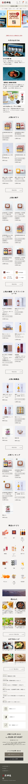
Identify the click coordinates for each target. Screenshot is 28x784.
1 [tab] (12, 28)
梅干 (18, 8)
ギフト (14, 8)
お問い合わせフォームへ (14, 754)
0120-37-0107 (15, 737)
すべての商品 (5, 8)
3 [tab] (14, 28)
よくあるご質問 (14, 758)
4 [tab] (15, 28)
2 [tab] (13, 28)
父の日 (10, 8)
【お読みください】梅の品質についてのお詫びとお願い (14, 696)
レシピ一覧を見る (13, 669)
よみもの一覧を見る (14, 634)
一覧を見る (14, 190)
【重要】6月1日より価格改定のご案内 (14, 35)
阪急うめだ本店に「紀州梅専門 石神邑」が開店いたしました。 (14, 690)
